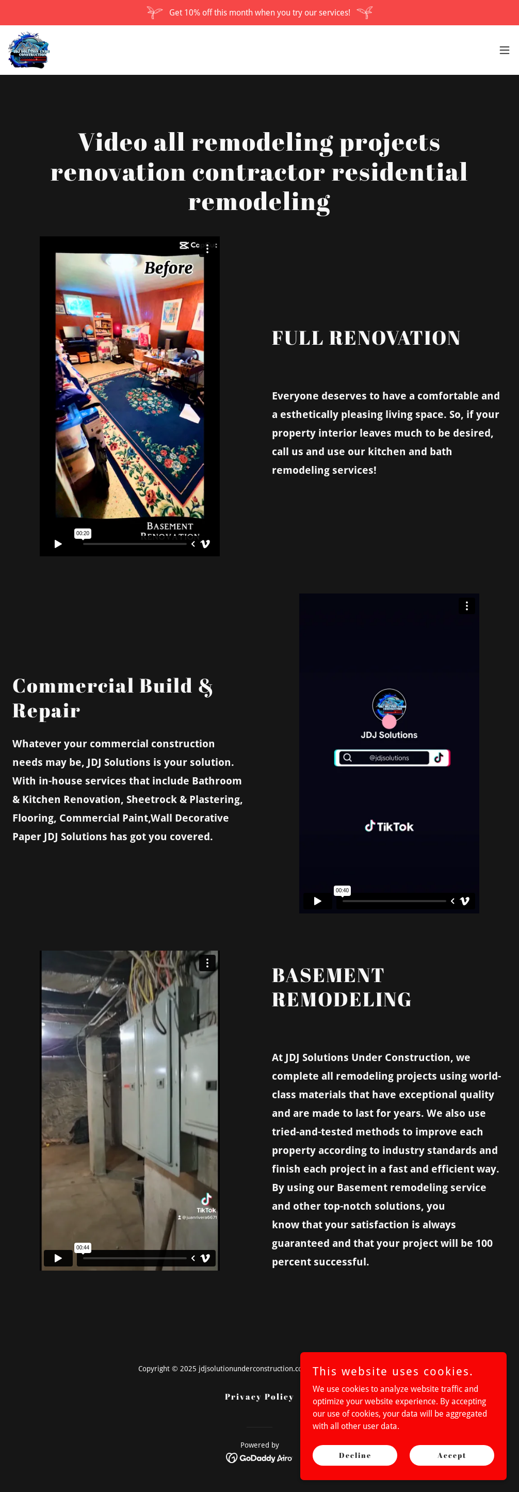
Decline (355, 1455)
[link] (29, 50)
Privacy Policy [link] (260, 1396)
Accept (452, 1455)
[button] (504, 50)
